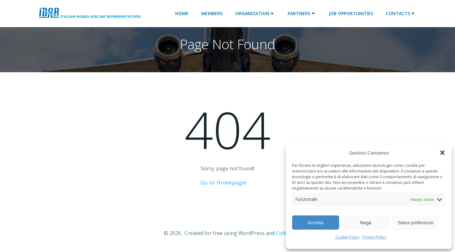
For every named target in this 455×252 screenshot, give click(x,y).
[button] (442, 152)
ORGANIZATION (255, 13)
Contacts (401, 13)
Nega (365, 222)
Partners (302, 13)
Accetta (315, 222)
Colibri (283, 233)
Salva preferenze (416, 222)
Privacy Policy (374, 237)
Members (212, 13)
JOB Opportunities (351, 13)
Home (182, 13)
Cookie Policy (347, 237)
